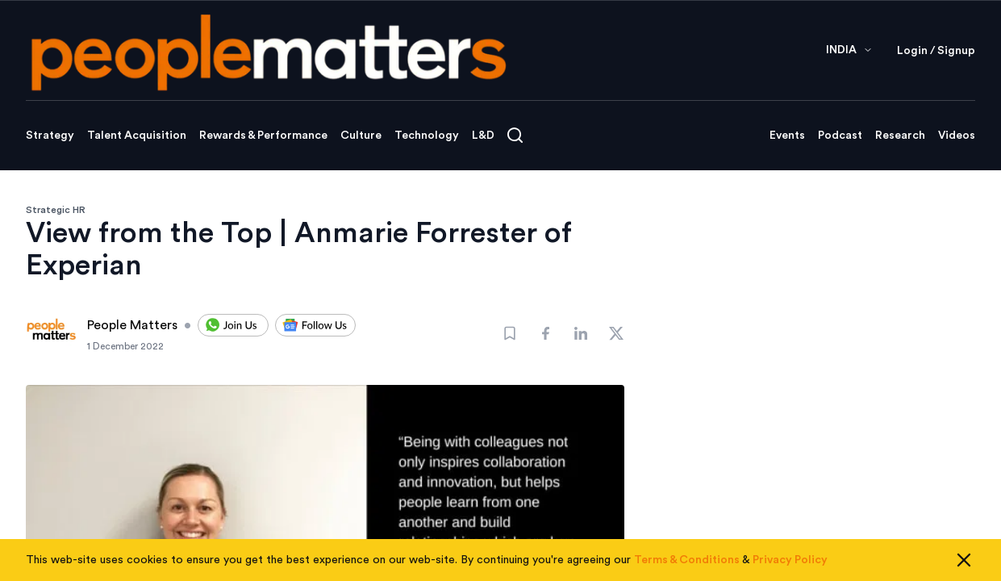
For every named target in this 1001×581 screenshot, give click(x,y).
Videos (956, 135)
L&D (483, 135)
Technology (426, 135)
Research (900, 135)
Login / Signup (936, 50)
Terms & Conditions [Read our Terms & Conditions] (687, 560)
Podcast (840, 135)
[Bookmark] (510, 333)
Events (787, 135)
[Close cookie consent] (964, 560)
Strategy (50, 135)
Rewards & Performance (263, 135)
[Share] (545, 333)
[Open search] (515, 135)
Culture (361, 135)
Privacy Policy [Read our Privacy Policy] (790, 560)
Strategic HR (56, 210)
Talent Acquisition (136, 135)
